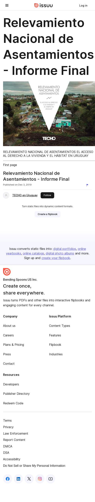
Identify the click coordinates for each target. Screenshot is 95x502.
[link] (83, 5)
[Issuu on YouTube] (50, 478)
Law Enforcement (15, 433)
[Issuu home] (43, 5)
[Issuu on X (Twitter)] (29, 478)
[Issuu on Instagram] (39, 478)
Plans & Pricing (13, 345)
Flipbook (55, 345)
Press (7, 354)
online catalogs (33, 253)
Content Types (59, 326)
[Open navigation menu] (7, 5)
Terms (7, 420)
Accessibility (11, 459)
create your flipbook (56, 258)
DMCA (7, 446)
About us (9, 326)
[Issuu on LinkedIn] (18, 478)
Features (55, 335)
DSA (6, 453)
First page (10, 165)
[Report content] (88, 185)
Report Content (14, 440)
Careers (8, 335)
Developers (11, 384)
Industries (56, 354)
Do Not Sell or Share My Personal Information (34, 465)
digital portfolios (64, 249)
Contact (9, 363)
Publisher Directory (16, 394)
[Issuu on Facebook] (7, 478)
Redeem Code (13, 403)
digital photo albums (60, 253)
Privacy (8, 427)
